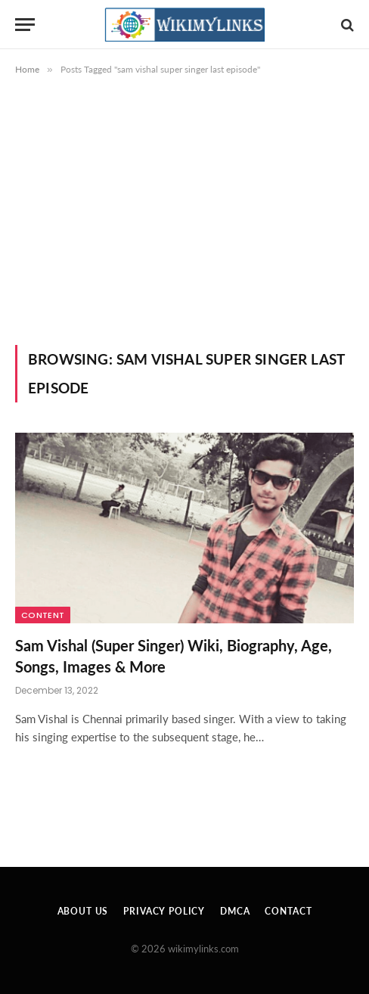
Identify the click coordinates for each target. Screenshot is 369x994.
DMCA (235, 911)
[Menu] (25, 25)
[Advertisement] (184, 207)
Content (42, 615)
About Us (83, 911)
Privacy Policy (164, 911)
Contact (288, 911)
